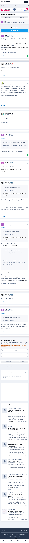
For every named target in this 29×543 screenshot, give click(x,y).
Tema (12, 534)
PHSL (9, 519)
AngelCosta (10, 448)
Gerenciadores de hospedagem (18, 22)
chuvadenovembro (9, 113)
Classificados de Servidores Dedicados (16, 493)
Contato (9, 536)
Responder (5, 355)
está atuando (7, 280)
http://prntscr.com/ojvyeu (13, 272)
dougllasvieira (11, 487)
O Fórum (10, 443)
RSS (19, 536)
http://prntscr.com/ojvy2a (11, 245)
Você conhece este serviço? (15, 511)
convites (24, 280)
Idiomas (6, 534)
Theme (12, 538)
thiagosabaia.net (5, 71)
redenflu (10, 456)
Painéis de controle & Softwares (15, 408)
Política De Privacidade (20, 534)
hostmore (10, 431)
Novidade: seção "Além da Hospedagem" (15, 445)
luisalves (10, 498)
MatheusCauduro (11, 479)
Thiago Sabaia (8, 63)
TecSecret (7, 182)
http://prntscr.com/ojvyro (13, 277)
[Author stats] (27, 36)
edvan (6, 21)
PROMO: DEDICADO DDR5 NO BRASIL (16, 495)
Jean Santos (7, 82)
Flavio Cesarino (11, 513)
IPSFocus (16, 538)
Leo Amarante (11, 413)
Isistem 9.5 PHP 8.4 (13, 461)
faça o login (11, 343)
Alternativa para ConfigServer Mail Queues (16, 411)
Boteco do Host (11, 509)
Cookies (14, 536)
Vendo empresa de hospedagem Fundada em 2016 (17, 429)
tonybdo (7, 162)
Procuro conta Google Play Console (15, 477)
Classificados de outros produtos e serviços (17, 474)
